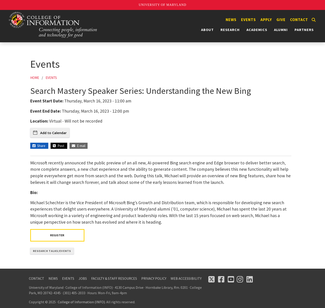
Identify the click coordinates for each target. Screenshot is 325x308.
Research (230, 29)
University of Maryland (162, 5)
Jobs (83, 278)
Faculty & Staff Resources (114, 278)
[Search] (313, 20)
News (231, 19)
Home (34, 78)
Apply (266, 19)
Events (248, 19)
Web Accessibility (186, 278)
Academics (256, 29)
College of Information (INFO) (81, 302)
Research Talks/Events (52, 251)
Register (57, 235)
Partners (304, 29)
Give (281, 19)
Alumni (281, 29)
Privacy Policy (153, 278)
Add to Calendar (50, 132)
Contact (299, 19)
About (207, 29)
